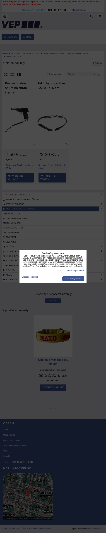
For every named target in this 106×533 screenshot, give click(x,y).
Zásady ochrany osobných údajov (70, 270)
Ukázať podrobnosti (30, 277)
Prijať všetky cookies (73, 279)
